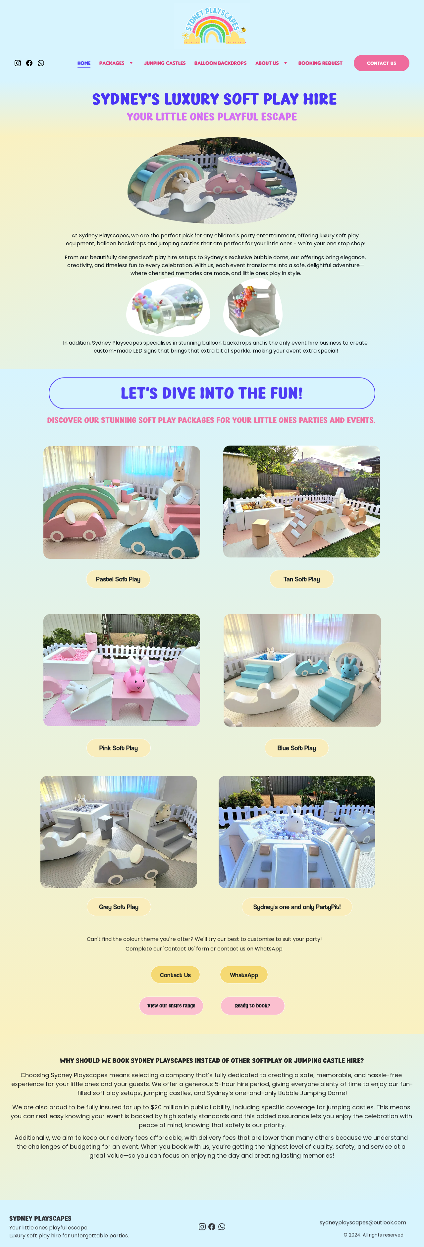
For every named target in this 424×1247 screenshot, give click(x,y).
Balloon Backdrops (220, 63)
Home (84, 63)
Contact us (381, 63)
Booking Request (320, 63)
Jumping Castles (165, 63)
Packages (111, 63)
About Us (267, 63)
